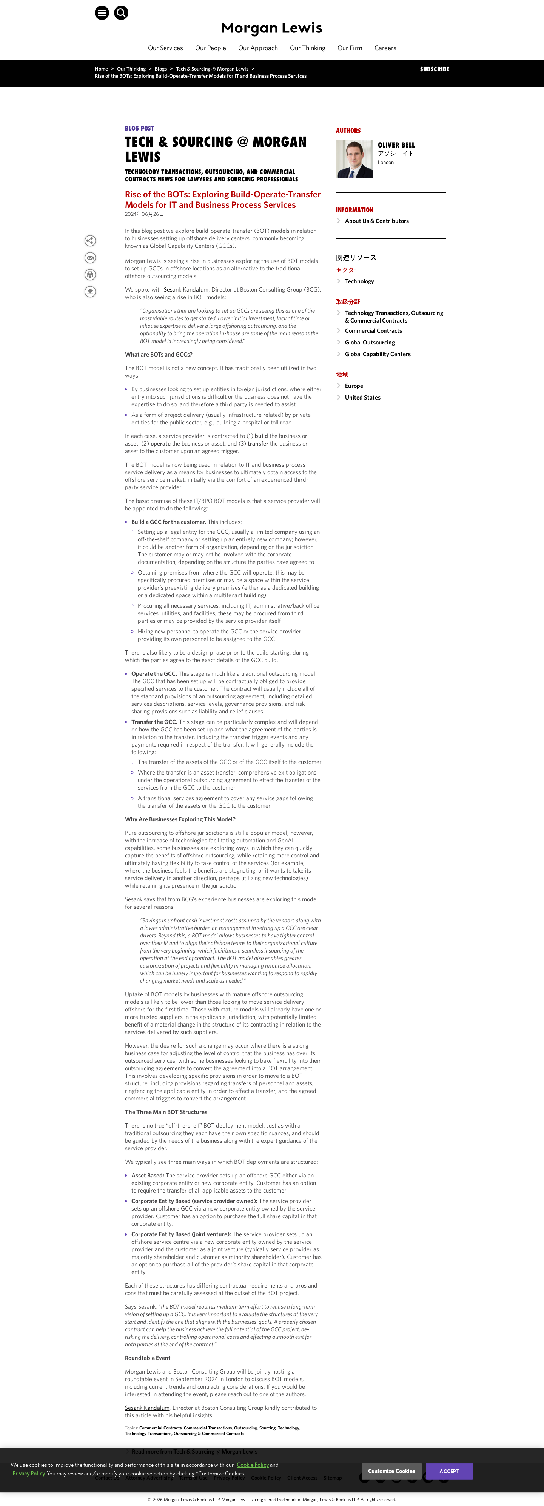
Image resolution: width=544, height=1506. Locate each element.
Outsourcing (245, 1428)
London (386, 162)
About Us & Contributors (377, 220)
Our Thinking (307, 47)
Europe (354, 385)
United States (363, 397)
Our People (210, 47)
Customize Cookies (391, 1471)
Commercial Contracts (160, 1428)
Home (101, 68)
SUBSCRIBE (435, 69)
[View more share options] (90, 241)
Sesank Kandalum (186, 289)
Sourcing (267, 1428)
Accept (449, 1471)
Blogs (161, 68)
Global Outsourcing (370, 342)
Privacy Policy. (29, 1473)
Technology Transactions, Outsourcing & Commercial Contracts (184, 1433)
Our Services (165, 47)
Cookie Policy (253, 1464)
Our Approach (258, 47)
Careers (385, 47)
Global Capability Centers (378, 354)
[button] (102, 13)
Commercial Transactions (208, 1428)
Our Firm (349, 47)
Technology (288, 1428)
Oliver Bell (396, 145)
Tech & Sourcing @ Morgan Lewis (212, 68)
